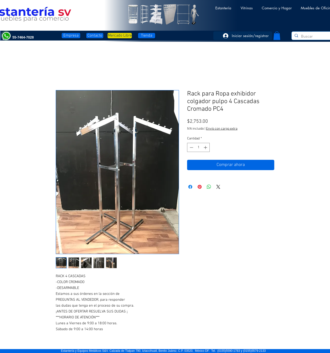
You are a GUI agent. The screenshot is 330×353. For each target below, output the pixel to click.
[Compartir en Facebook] (190, 187)
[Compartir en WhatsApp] (209, 187)
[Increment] (206, 147)
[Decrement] (191, 147)
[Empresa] (71, 35)
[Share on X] (218, 187)
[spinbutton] (198, 147)
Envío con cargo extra (221, 129)
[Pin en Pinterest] (200, 187)
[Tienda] (146, 35)
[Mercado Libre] (120, 35)
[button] (223, 5)
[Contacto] (94, 35)
